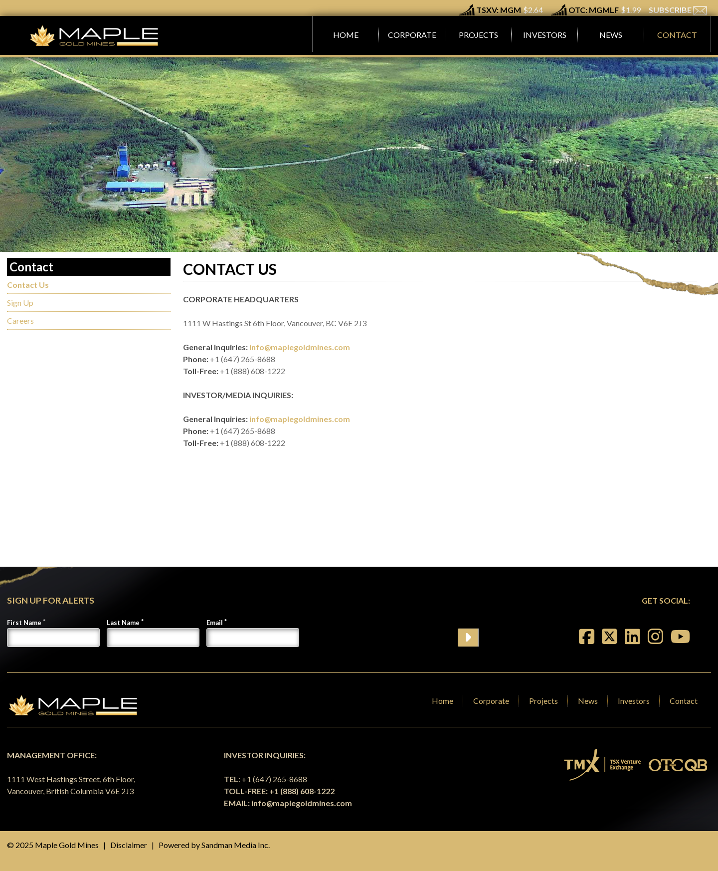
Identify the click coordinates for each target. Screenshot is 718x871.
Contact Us (28, 284)
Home (442, 700)
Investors (634, 700)
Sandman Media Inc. (235, 845)
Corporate (491, 700)
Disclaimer (128, 845)
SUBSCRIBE (678, 9)
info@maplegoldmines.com (299, 347)
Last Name (123, 623)
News (588, 700)
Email (214, 623)
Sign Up (20, 302)
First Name (24, 623)
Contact (684, 700)
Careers (20, 320)
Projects (543, 700)
